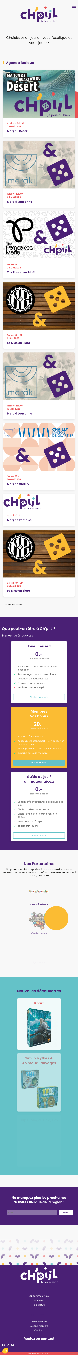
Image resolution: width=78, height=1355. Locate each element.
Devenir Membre (39, 762)
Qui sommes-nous (39, 1295)
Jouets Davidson (39, 904)
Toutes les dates (12, 605)
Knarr (39, 1003)
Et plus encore (39, 697)
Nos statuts (39, 1304)
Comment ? (39, 835)
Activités (39, 1300)
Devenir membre (39, 1326)
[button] (74, 6)
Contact (39, 1330)
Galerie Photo (39, 1321)
